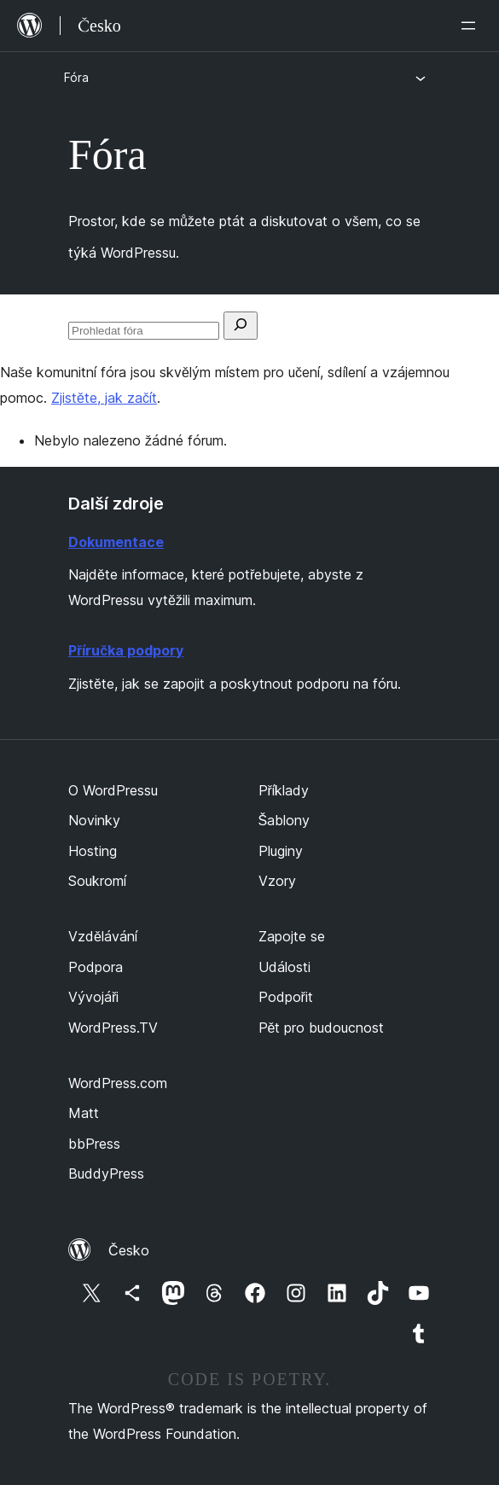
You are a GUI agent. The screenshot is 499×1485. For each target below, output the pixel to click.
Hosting (92, 850)
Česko (128, 1250)
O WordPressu (113, 790)
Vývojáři (93, 996)
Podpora (95, 966)
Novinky (94, 820)
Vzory (277, 880)
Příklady (283, 790)
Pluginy (280, 850)
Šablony (284, 820)
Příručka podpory (125, 650)
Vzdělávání (102, 936)
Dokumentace (116, 541)
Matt (83, 1112)
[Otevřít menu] (471, 25)
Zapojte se (291, 936)
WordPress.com (117, 1083)
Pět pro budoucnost (321, 1027)
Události (284, 966)
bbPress (94, 1143)
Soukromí (97, 880)
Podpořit (285, 996)
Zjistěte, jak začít (104, 397)
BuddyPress (106, 1173)
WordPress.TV (113, 1027)
